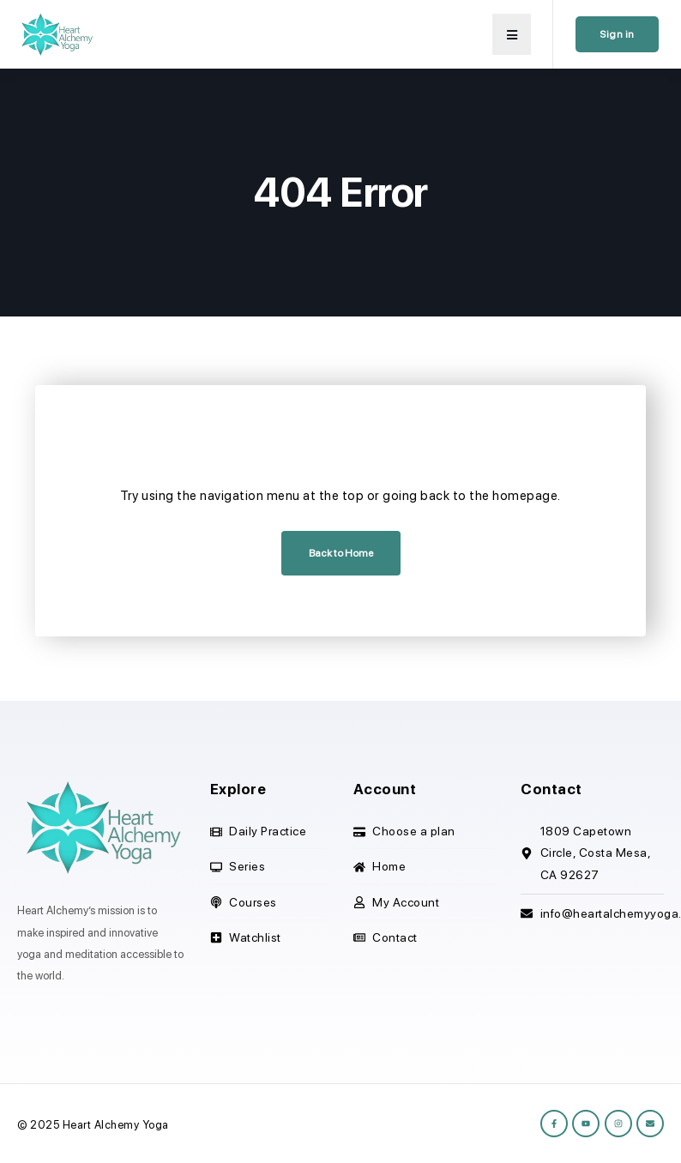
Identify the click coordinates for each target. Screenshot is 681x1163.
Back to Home (341, 553)
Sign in (617, 34)
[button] (511, 34)
